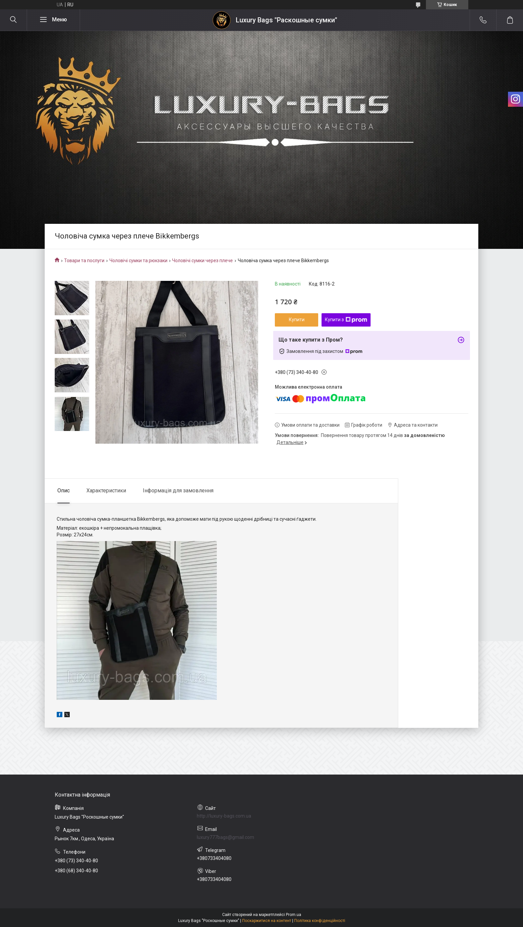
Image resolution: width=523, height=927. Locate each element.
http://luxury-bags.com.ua (224, 816)
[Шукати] (13, 20)
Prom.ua (293, 914)
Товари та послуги (84, 260)
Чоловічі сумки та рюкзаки (138, 260)
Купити (297, 319)
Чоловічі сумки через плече (202, 260)
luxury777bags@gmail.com (225, 837)
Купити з (346, 320)
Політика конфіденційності (319, 920)
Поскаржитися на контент (266, 920)
